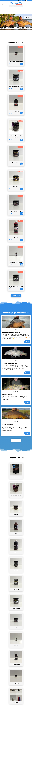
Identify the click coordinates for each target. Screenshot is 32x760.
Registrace (28, 0)
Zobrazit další (16, 295)
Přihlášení (21, 0)
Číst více (27, 341)
